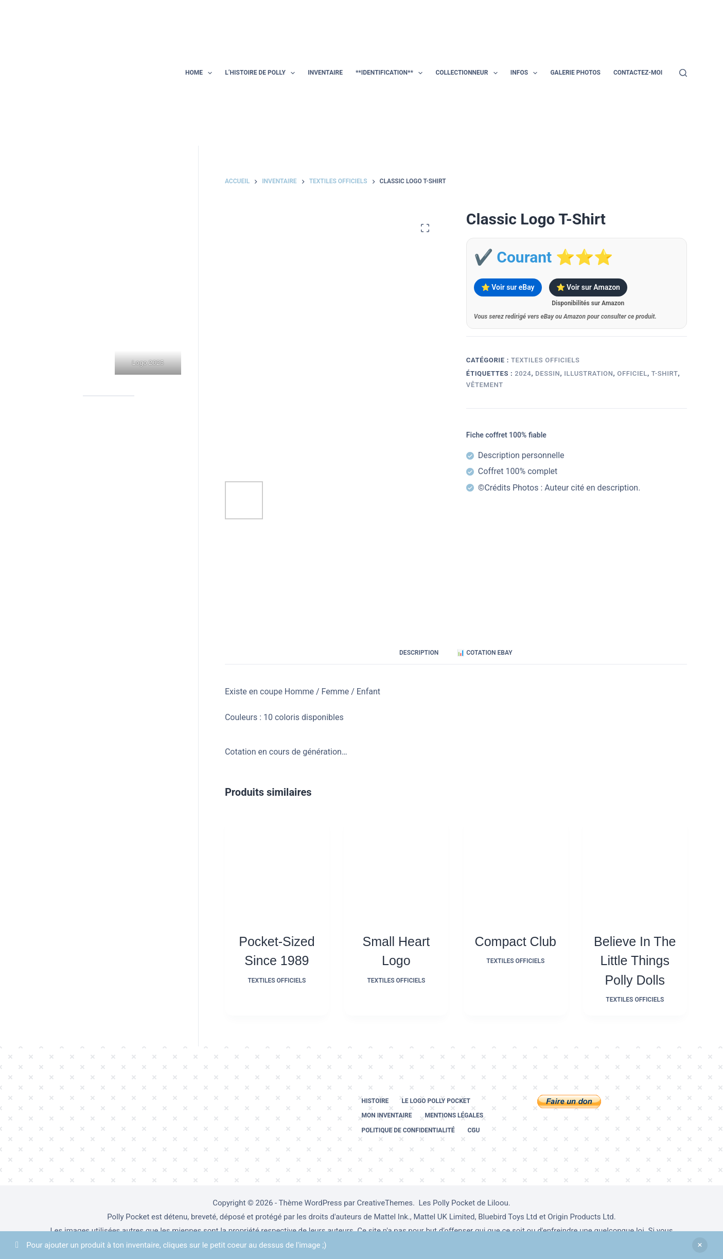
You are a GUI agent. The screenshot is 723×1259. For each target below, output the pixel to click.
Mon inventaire (387, 1115)
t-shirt (664, 373)
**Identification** (391, 73)
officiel (632, 373)
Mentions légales (454, 1115)
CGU (473, 1130)
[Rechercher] (683, 73)
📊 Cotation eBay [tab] (484, 652)
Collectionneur (468, 73)
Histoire (375, 1101)
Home (200, 73)
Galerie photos (575, 72)
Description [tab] (418, 652)
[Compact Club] (516, 867)
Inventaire (325, 72)
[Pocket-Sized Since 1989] (277, 867)
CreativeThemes (385, 1203)
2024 (523, 373)
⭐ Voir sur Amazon (588, 287)
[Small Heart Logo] (396, 867)
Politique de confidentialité (408, 1130)
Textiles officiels (545, 360)
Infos (526, 73)
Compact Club (515, 941)
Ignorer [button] (700, 1245)
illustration (588, 373)
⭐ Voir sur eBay (508, 287)
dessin (547, 373)
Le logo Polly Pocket (435, 1101)
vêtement (484, 385)
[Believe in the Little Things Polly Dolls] (635, 867)
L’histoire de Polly (262, 73)
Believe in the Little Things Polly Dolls (635, 960)
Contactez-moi (637, 72)
